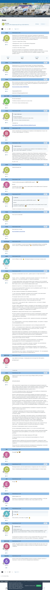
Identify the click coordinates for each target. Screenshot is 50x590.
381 (6, 253)
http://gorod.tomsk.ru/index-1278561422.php (20, 86)
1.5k (6, 191)
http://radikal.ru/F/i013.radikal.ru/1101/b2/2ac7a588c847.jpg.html (24, 125)
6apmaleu (7, 493)
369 (6, 107)
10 (6, 505)
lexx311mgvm (6, 241)
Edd (6, 179)
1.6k (6, 268)
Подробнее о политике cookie (30, 585)
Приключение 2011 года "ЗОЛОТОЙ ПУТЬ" (20, 24)
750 (6, 44)
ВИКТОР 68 (6, 128)
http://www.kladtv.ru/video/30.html (18, 231)
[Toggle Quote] (13, 114)
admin (6, 256)
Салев (7, 23)
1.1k (7, 367)
